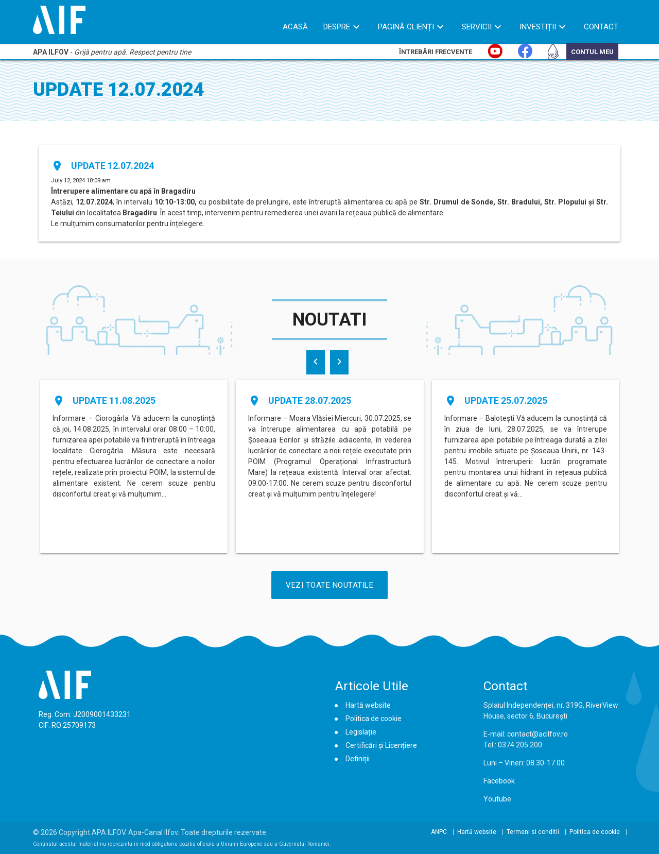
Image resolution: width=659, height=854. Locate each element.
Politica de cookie (373, 718)
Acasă (295, 26)
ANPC (439, 831)
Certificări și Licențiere (381, 745)
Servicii (477, 26)
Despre (336, 26)
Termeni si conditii (533, 831)
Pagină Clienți (406, 26)
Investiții (537, 26)
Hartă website (368, 705)
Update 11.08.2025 (114, 400)
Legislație (360, 732)
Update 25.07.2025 (505, 400)
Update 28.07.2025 (309, 400)
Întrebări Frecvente (435, 52)
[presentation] (315, 362)
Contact (601, 26)
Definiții (357, 759)
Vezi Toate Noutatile (329, 585)
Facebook (499, 781)
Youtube (497, 799)
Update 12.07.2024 (112, 165)
